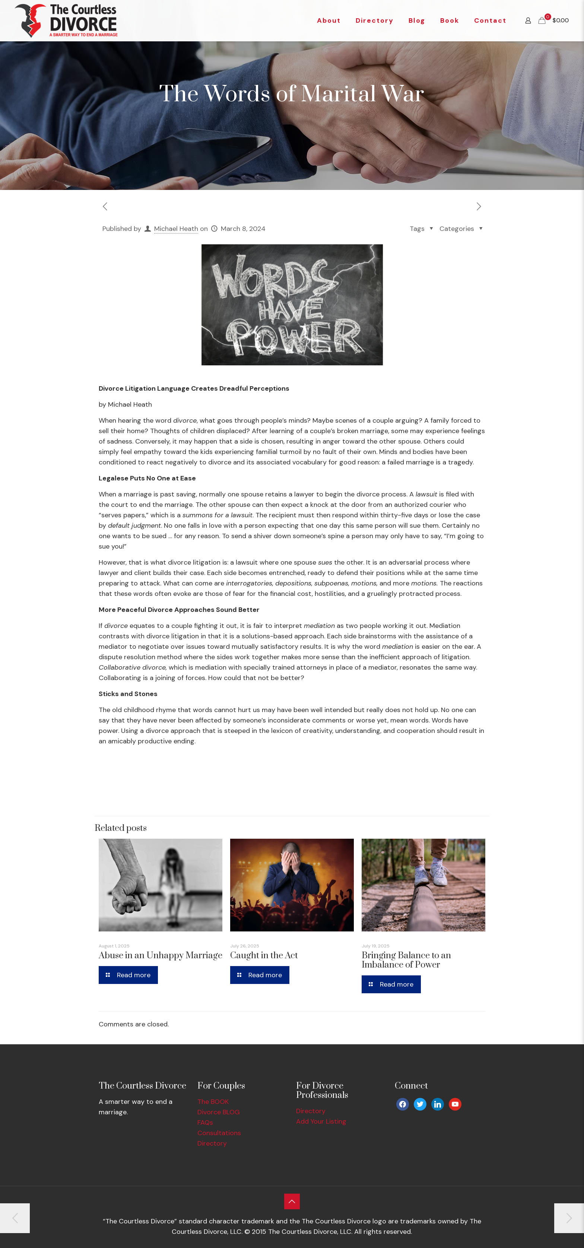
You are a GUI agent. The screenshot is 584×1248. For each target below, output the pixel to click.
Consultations (219, 1132)
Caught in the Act (264, 955)
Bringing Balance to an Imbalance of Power (406, 960)
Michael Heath (176, 228)
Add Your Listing (321, 1121)
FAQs (205, 1122)
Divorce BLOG (218, 1112)
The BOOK (213, 1101)
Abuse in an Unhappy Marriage (160, 955)
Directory (212, 1143)
